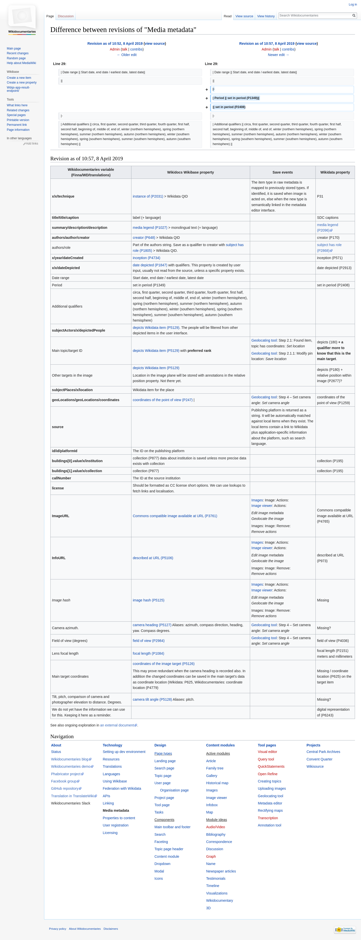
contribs (136, 49)
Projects (313, 745)
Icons (158, 878)
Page (50, 16)
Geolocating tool (264, 340)
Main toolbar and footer (172, 827)
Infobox (212, 805)
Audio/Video (215, 827)
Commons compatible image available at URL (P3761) (175, 516)
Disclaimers (111, 928)
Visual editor (267, 752)
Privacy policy (57, 928)
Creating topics (269, 781)
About (56, 745)
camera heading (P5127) (152, 625)
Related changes (18, 110)
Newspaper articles (221, 871)
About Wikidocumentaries (85, 928)
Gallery (211, 776)
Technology (112, 745)
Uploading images (272, 788)
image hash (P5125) (148, 600)
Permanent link (17, 125)
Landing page (165, 761)
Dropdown (162, 864)
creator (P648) (144, 238)
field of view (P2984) (149, 641)
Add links (32, 143)
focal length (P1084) (148, 653)
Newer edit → (278, 55)
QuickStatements (271, 766)
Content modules (220, 745)
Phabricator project (66, 774)
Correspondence (219, 842)
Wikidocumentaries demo (70, 766)
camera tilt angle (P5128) (152, 699)
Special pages (16, 115)
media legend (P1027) (150, 228)
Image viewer (261, 506)
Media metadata (116, 810)
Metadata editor (270, 803)
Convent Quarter (319, 759)
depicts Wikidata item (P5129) (156, 328)
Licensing (110, 833)
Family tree (215, 768)
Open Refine (268, 774)
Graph (211, 856)
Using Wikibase (115, 781)
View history (266, 16)
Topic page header (168, 849)
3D (208, 908)
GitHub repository (64, 788)
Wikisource (314, 766)
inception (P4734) (146, 258)
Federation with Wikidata (122, 788)
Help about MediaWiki (21, 63)
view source (155, 44)
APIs (106, 796)
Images (257, 500)
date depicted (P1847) (150, 265)
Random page (16, 58)
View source (244, 16)
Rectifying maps (270, 810)
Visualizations (217, 893)
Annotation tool (269, 825)
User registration (116, 825)
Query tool (266, 759)
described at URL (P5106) (153, 558)
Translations (112, 766)
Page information (18, 130)
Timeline (212, 886)
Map (209, 812)
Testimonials (216, 878)
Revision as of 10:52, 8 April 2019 (114, 44)
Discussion (214, 849)
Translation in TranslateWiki (72, 796)
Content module (166, 856)
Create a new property (22, 82)
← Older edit (127, 55)
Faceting (161, 842)
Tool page (162, 805)
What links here (17, 105)
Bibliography (216, 834)
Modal (159, 871)
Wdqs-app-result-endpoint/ (18, 89)
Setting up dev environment (124, 752)
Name (211, 864)
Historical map (217, 783)
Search (159, 834)
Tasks (158, 812)
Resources (111, 759)
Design (160, 745)
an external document (117, 725)
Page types (163, 753)
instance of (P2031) (148, 196)
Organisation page (174, 790)
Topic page (162, 776)
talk (124, 49)
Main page (14, 48)
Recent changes (18, 53)
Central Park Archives (323, 752)
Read (228, 16)
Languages (111, 774)
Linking (108, 803)
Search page (164, 768)
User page (162, 783)
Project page (164, 798)
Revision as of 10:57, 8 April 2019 (266, 44)
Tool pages (267, 745)
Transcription (268, 818)
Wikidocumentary (219, 900)
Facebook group (63, 781)
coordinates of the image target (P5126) (164, 664)
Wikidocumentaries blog (69, 759)
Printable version (18, 120)
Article (211, 761)
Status (56, 752)
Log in (353, 4)
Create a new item (19, 78)
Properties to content (119, 818)
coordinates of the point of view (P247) (163, 400)
